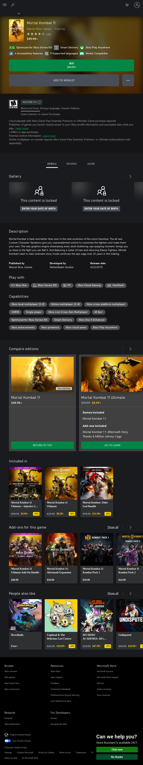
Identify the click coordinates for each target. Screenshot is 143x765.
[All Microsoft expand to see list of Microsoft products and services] (4, 5)
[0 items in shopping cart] (128, 5)
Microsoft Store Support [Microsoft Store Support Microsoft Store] (107, 677)
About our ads (10, 758)
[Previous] (123, 176)
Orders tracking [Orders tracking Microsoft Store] (104, 689)
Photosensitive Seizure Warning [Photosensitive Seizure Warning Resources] (65, 695)
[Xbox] (10, 13)
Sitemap (8, 752)
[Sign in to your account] (137, 5)
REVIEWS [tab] (71, 163)
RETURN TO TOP (42, 445)
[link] (25, 492)
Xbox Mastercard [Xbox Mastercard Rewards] (12, 724)
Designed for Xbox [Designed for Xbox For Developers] (59, 724)
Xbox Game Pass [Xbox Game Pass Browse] (11, 683)
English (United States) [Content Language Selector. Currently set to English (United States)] (20, 734)
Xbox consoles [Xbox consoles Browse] (10, 671)
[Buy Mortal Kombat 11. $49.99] (71, 65)
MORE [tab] (91, 163)
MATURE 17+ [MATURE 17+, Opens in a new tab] (32, 102)
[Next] (130, 176)
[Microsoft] (71, 3)
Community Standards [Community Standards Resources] (61, 689)
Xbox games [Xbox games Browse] (9, 677)
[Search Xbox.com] (13, 5)
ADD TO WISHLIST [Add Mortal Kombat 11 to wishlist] (64, 80)
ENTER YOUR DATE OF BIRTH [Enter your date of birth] (39, 208)
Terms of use (65, 752)
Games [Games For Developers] (54, 718)
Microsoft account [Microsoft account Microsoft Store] (105, 671)
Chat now (117, 749)
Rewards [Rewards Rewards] (8, 718)
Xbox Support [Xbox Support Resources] (57, 677)
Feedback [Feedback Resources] (55, 683)
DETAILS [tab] (51, 163)
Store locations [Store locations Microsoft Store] (103, 695)
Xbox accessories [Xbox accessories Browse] (12, 689)
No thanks (117, 757)
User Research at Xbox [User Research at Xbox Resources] (61, 701)
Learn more (21, 128)
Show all (112, 527)
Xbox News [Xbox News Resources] (56, 671)
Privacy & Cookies (46, 752)
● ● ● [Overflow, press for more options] (128, 80)
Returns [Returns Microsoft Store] (100, 683)
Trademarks (81, 752)
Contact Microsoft (25, 752)
